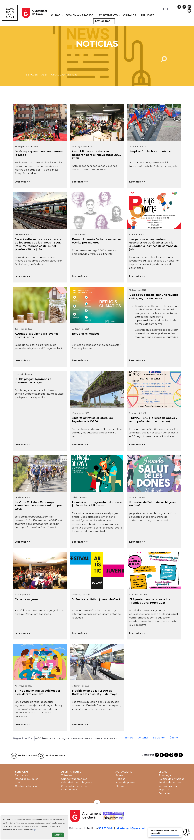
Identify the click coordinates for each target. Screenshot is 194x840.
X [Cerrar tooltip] (178, 830)
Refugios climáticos (85, 333)
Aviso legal (165, 775)
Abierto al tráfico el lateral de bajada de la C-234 (92, 419)
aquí (34, 830)
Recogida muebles (26, 778)
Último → (175, 737)
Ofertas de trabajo (26, 786)
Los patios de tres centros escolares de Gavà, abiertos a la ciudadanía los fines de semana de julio (153, 244)
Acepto (58, 835)
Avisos (119, 775)
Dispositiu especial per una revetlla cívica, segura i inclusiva (153, 296)
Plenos (120, 786)
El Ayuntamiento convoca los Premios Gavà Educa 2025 (149, 601)
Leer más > (21, 181)
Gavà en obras (69, 789)
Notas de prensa (126, 782)
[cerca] (91, 59)
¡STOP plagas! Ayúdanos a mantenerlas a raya (33, 380)
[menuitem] (57, 15)
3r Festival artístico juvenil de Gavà (96, 599)
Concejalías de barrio (74, 786)
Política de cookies (170, 782)
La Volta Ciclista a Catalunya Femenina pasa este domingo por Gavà (38, 505)
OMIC (18, 782)
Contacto (164, 793)
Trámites (66, 775)
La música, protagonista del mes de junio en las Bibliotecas (97, 503)
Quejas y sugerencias (74, 778)
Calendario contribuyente (77, 782)
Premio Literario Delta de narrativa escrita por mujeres (96, 241)
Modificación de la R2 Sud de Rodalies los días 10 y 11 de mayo (94, 692)
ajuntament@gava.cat (131, 828)
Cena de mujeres (26, 599)
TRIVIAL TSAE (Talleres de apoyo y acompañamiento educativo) (153, 419)
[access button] (186, 832)
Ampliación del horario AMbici (150, 151)
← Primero (127, 737)
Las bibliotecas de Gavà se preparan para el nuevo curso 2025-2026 (97, 155)
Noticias (120, 778)
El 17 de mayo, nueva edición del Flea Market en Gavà (37, 692)
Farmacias (21, 775)
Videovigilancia (168, 786)
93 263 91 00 (106, 828)
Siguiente (159, 737)
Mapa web (165, 789)
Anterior (143, 737)
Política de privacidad (172, 778)
